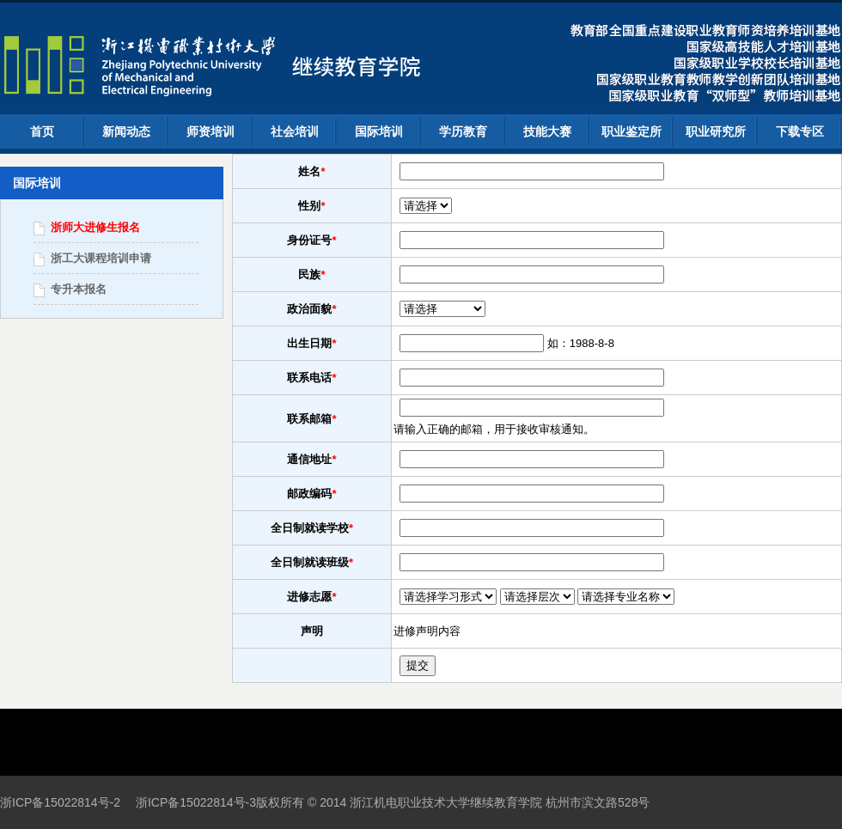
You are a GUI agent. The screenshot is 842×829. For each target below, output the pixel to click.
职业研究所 (716, 131)
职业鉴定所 (631, 131)
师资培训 (210, 131)
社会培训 (295, 131)
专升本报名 (79, 289)
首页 (42, 131)
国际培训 (379, 131)
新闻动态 (126, 131)
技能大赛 (547, 131)
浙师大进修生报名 (95, 227)
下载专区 (800, 131)
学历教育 (463, 131)
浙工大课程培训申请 (101, 258)
